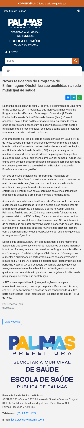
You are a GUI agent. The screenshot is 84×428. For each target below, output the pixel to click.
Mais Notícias (12, 321)
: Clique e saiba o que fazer (42, 3)
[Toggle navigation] (78, 11)
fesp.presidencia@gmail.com (27, 419)
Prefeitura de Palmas (14, 11)
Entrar (11, 52)
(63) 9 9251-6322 (26, 413)
